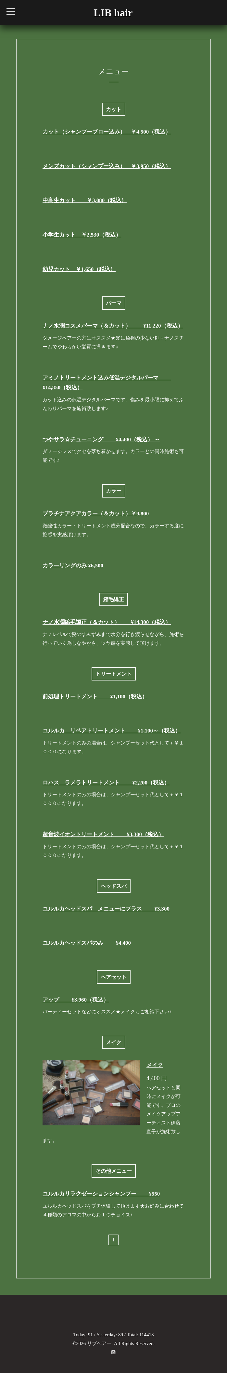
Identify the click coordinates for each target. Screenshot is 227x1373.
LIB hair (113, 13)
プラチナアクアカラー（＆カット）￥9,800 (96, 514)
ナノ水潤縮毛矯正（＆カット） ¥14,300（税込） (107, 622)
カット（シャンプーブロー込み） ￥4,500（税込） (107, 132)
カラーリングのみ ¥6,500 (73, 566)
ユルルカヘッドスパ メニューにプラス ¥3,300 (106, 909)
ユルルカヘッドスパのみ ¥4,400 (87, 943)
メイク (154, 1065)
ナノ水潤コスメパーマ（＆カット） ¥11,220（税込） (113, 326)
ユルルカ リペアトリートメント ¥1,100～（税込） (112, 731)
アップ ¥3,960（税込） (76, 1000)
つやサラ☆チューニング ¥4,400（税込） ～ (101, 439)
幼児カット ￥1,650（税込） (79, 269)
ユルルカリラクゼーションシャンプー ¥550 (101, 1194)
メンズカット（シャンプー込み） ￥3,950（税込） (107, 166)
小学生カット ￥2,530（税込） (82, 235)
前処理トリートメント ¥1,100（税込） (95, 696)
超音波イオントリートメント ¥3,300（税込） (103, 834)
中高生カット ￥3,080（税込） (85, 200)
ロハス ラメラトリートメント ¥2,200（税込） (106, 783)
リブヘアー (99, 1343)
